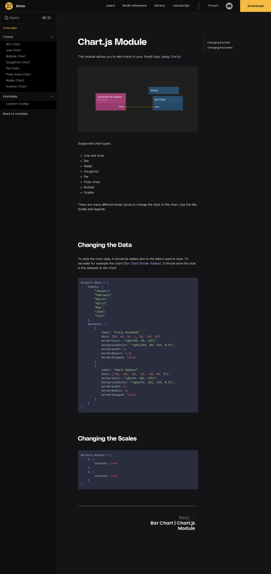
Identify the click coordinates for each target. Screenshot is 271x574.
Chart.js (175, 56)
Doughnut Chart (18, 62)
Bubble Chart (16, 56)
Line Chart (13, 50)
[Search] (28, 18)
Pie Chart (13, 68)
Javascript (181, 5)
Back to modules (15, 114)
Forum (213, 5)
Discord (229, 6)
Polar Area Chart (18, 74)
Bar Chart (13, 44)
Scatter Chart (16, 86)
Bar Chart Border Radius (142, 263)
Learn (110, 5)
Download (255, 6)
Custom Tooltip (17, 104)
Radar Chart (15, 80)
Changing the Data (218, 42)
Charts (8, 37)
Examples (10, 96)
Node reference (135, 5)
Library (159, 5)
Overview (10, 28)
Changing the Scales (220, 47)
